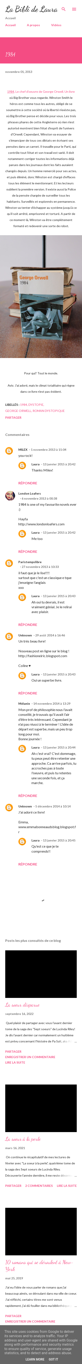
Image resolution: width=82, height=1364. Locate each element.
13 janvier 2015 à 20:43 (59, 596)
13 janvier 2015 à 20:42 (59, 464)
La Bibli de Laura (31, 9)
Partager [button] (13, 417)
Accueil (10, 25)
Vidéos (56, 25)
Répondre (27, 483)
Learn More (35, 1359)
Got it (53, 1359)
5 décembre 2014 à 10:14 (53, 806)
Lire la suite (15, 1062)
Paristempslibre (30, 562)
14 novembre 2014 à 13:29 (51, 703)
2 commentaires (39, 1186)
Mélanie (24, 703)
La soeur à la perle (23, 1139)
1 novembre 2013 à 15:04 (48, 449)
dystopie (36, 404)
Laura (35, 464)
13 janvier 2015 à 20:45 (59, 840)
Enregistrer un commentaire (30, 1057)
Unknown (25, 635)
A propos (33, 25)
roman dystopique (49, 411)
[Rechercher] (63, 7)
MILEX (23, 449)
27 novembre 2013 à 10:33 (40, 567)
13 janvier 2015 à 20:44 (59, 747)
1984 (23, 404)
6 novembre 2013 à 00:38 (39, 498)
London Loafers (29, 493)
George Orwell (18, 411)
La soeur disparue (22, 1005)
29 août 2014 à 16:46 (50, 635)
